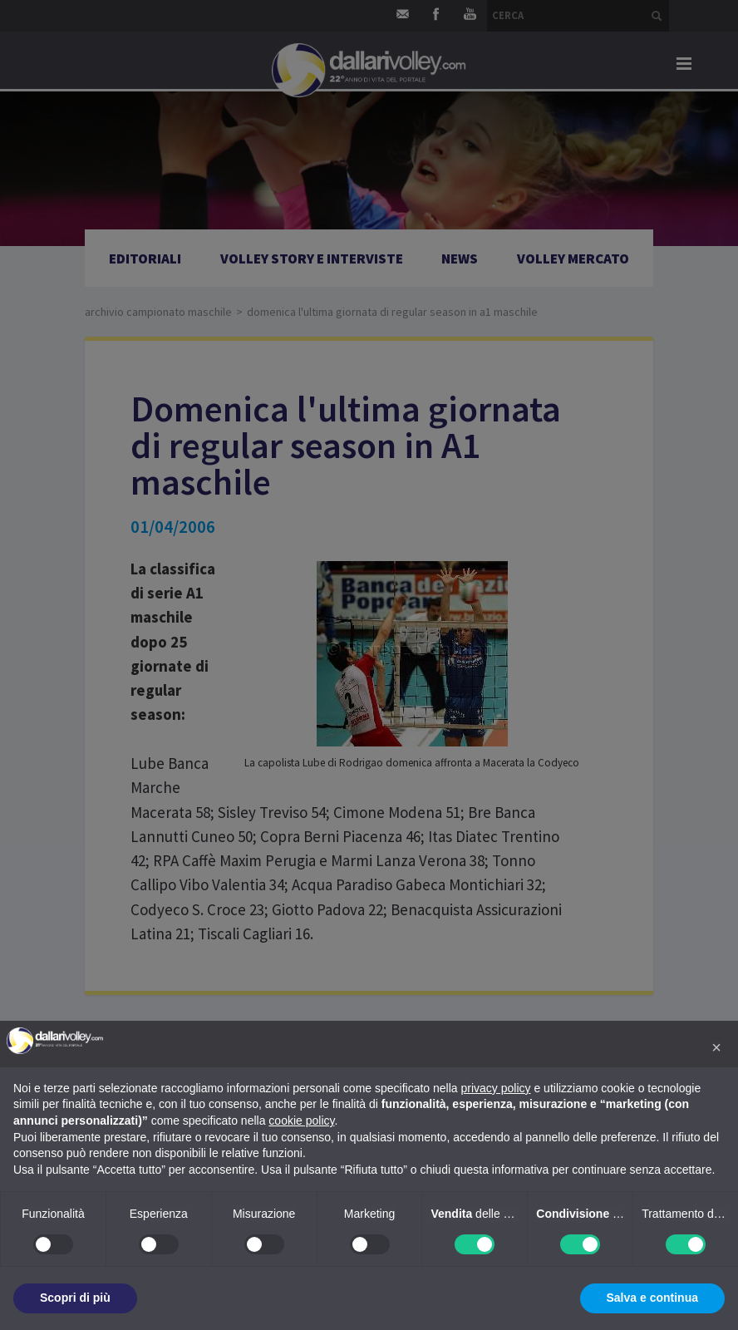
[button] (716, 1047)
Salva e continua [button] (652, 1297)
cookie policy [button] (301, 1120)
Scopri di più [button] (75, 1297)
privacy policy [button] (496, 1088)
